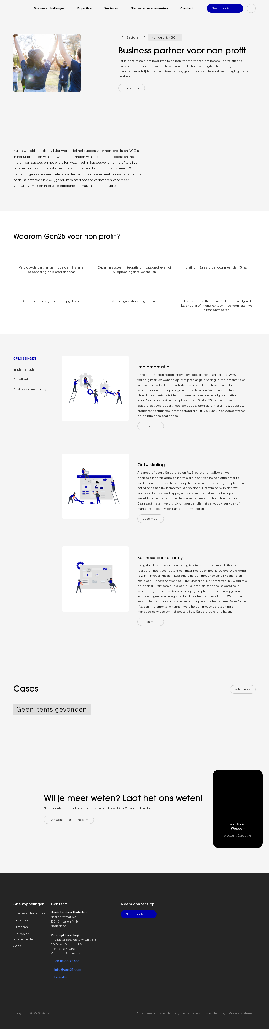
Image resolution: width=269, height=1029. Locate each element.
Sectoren (133, 37)
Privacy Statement (242, 1013)
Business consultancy (29, 389)
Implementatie (24, 369)
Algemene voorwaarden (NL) (158, 1013)
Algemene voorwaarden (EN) (204, 1013)
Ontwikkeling (23, 379)
